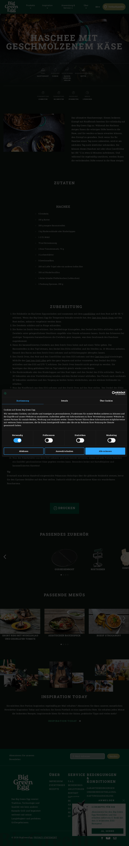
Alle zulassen (105, 451)
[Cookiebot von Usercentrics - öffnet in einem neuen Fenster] (113, 393)
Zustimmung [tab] (22, 400)
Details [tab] (64, 400)
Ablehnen (23, 451)
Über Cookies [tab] (106, 400)
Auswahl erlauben (64, 451)
